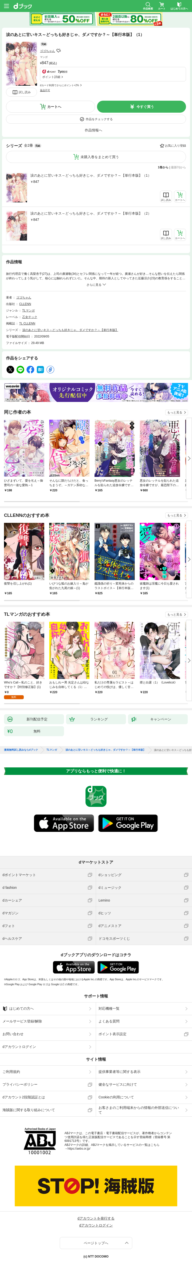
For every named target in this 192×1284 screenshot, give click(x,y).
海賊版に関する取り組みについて (28, 1110)
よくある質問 (109, 1021)
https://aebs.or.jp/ (79, 1148)
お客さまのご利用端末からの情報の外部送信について (138, 1110)
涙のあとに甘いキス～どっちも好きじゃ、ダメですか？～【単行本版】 (70, 330)
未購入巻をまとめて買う (99, 157)
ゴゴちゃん (47, 51)
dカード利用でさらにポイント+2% (59, 85)
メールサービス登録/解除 (22, 1021)
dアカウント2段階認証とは (23, 1097)
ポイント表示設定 (112, 1034)
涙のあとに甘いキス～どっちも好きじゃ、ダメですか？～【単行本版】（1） (90, 175)
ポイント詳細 (51, 77)
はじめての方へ (18, 1008)
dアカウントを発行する (96, 1218)
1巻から (163, 167)
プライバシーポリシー (20, 1084)
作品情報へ (93, 130)
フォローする (58, 50)
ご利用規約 (11, 1072)
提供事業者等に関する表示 (119, 1072)
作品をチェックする (99, 119)
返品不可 (45, 90)
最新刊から (178, 167)
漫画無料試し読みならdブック (21, 750)
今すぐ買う (145, 107)
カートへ (54, 107)
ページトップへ (96, 1243)
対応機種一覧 (109, 1008)
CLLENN (25, 304)
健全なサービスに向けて (117, 1084)
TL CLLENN (27, 323)
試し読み (25, 92)
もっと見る (174, 412)
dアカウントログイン (19, 1047)
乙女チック (29, 317)
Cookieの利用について (116, 1097)
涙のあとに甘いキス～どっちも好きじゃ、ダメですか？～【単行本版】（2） (90, 213)
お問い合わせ (13, 1034)
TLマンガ (28, 310)
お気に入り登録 (175, 145)
